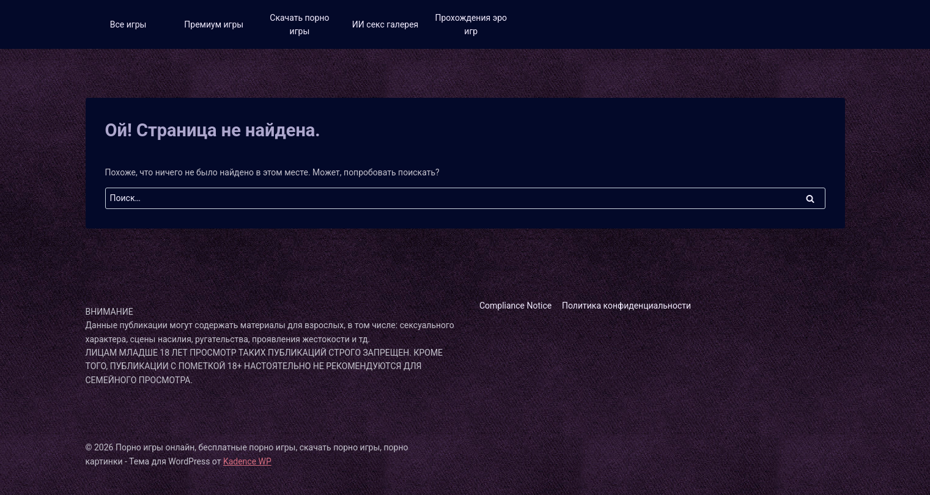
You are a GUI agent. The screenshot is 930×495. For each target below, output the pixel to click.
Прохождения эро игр (471, 24)
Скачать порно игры (299, 24)
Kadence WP (247, 461)
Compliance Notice (515, 305)
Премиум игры (213, 24)
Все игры (128, 24)
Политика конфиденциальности (626, 305)
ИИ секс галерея (385, 24)
